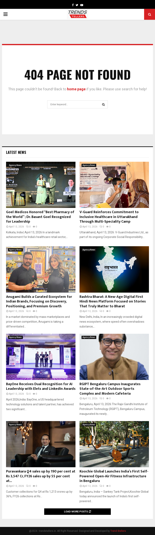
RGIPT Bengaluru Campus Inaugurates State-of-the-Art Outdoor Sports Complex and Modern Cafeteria (110, 389)
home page (76, 89)
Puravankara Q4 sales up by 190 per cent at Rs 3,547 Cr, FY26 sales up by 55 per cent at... (40, 476)
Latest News (16, 152)
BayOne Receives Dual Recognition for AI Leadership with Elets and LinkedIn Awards (40, 386)
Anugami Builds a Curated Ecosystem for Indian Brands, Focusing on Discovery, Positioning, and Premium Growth (39, 301)
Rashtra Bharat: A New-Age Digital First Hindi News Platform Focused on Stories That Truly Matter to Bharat (113, 301)
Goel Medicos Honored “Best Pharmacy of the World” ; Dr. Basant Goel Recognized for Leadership (40, 217)
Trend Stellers (118, 531)
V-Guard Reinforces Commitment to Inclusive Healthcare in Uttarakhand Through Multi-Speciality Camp (109, 217)
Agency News (15, 165)
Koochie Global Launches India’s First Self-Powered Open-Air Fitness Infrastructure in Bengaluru (114, 476)
